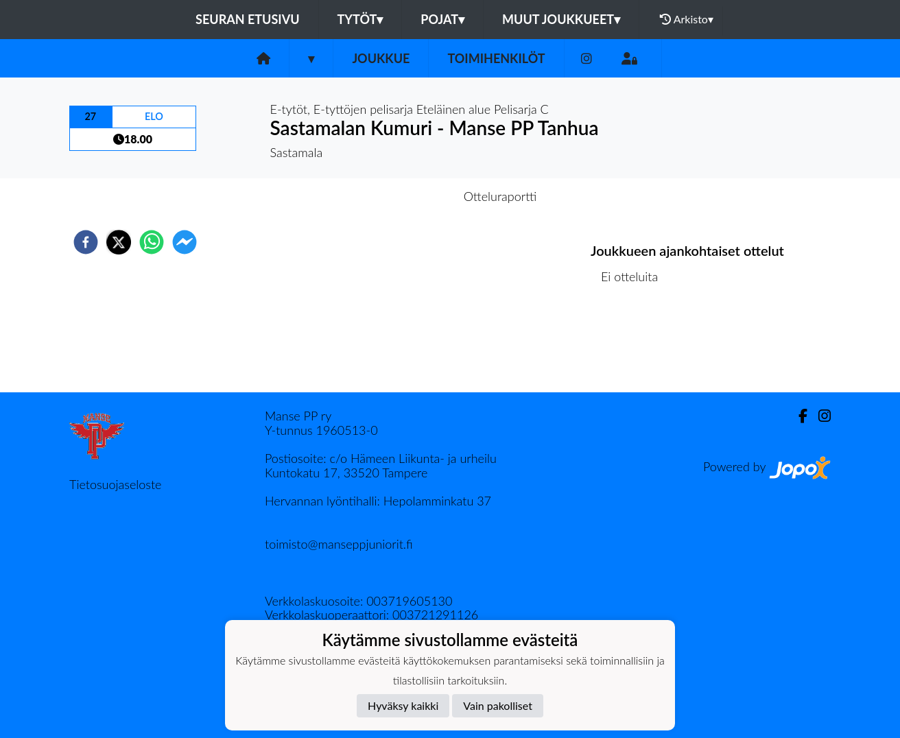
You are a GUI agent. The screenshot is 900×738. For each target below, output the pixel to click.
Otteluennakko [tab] (403, 196)
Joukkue (381, 58)
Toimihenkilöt (496, 58)
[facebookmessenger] (184, 242)
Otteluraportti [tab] (500, 196)
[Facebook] (797, 416)
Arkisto (686, 19)
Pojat (442, 19)
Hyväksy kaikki (403, 705)
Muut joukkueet (561, 19)
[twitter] (118, 242)
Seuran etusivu (248, 19)
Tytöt (360, 19)
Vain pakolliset (497, 705)
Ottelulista (635, 346)
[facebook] (85, 242)
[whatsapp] (151, 242)
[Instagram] (586, 58)
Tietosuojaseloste (115, 484)
